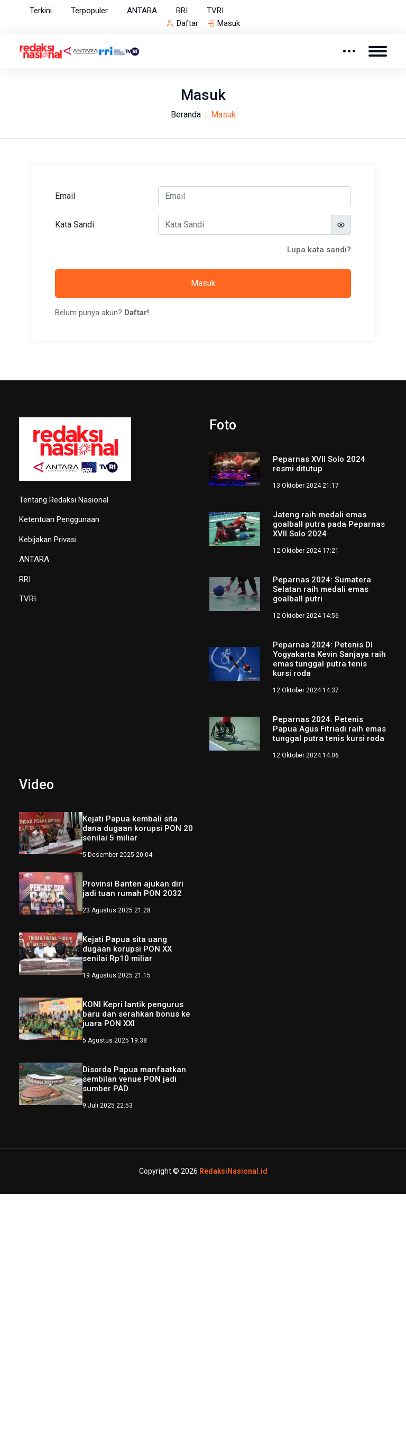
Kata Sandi (74, 225)
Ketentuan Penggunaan (59, 519)
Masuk (228, 23)
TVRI (215, 10)
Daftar (187, 23)
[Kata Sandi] (244, 225)
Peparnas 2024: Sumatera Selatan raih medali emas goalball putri (322, 589)
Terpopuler (89, 10)
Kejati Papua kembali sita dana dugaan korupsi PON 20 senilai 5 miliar (137, 828)
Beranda (186, 114)
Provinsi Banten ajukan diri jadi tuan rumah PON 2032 (132, 888)
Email (65, 196)
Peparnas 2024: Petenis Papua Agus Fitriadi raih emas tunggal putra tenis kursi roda (329, 729)
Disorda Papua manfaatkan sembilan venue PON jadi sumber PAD (134, 1079)
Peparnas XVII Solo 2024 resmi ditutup (319, 463)
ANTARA (142, 10)
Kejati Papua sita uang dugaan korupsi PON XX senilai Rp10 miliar (127, 949)
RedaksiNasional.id (233, 1171)
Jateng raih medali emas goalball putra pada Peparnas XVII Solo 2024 (329, 524)
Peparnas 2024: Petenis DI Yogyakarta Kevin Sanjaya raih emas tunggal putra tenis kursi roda (329, 659)
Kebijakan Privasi (48, 539)
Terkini (41, 10)
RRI (182, 10)
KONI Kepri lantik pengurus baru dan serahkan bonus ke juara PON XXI (136, 1014)
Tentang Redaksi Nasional (63, 500)
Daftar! (136, 312)
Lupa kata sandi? (319, 249)
